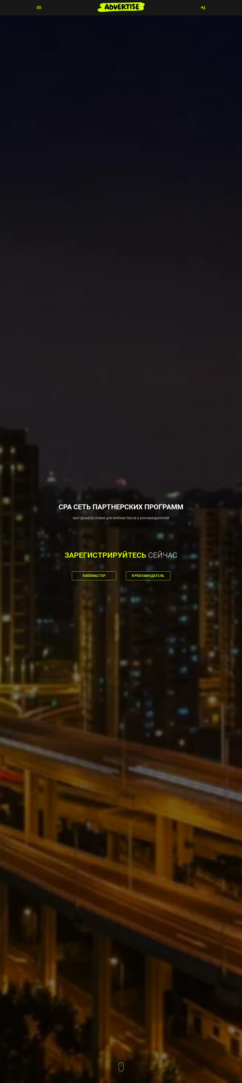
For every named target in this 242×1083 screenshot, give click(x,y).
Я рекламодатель (148, 576)
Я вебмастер (94, 576)
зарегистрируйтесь (105, 555)
